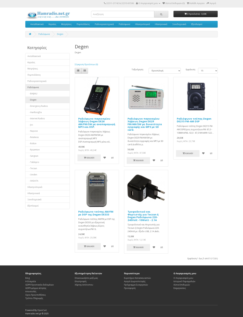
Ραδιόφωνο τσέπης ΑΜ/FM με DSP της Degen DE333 (95, 213)
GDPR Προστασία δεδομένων (39, 284)
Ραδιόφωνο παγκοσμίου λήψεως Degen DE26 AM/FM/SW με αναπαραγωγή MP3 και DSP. (96, 123)
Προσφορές (130, 288)
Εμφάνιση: (189, 69)
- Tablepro (33, 162)
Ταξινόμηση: (138, 69)
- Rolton (32, 143)
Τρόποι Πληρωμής (34, 298)
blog (27, 278)
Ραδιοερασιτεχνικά (104, 24)
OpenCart (42, 310)
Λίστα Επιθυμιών (181, 284)
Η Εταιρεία (30, 281)
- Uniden (32, 174)
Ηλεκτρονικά (161, 24)
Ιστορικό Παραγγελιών (184, 281)
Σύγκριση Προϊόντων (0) (86, 64)
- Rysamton (34, 149)
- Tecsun (32, 168)
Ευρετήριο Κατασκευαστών (137, 278)
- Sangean (33, 155)
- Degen (32, 99)
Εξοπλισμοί (196, 24)
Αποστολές (30, 291)
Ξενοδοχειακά (179, 24)
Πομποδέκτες (83, 24)
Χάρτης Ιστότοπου (84, 284)
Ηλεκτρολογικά (142, 24)
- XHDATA (33, 180)
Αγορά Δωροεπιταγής (134, 281)
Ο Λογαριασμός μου (183, 278)
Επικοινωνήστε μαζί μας (86, 278)
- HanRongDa (35, 112)
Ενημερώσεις (179, 288)
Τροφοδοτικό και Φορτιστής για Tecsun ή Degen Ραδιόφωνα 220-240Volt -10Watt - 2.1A (143, 216)
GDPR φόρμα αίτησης (35, 288)
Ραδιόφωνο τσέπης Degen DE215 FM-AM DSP (194, 120)
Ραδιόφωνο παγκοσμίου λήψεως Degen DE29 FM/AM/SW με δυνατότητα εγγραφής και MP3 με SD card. (145, 124)
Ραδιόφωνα (124, 24)
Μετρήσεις (66, 24)
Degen (60, 34)
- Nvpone (33, 131)
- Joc (30, 124)
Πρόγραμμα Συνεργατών (136, 284)
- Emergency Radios (38, 106)
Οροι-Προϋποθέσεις (35, 294)
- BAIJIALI (32, 93)
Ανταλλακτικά (37, 24)
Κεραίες (52, 24)
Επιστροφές (81, 281)
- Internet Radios (36, 118)
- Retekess (33, 137)
